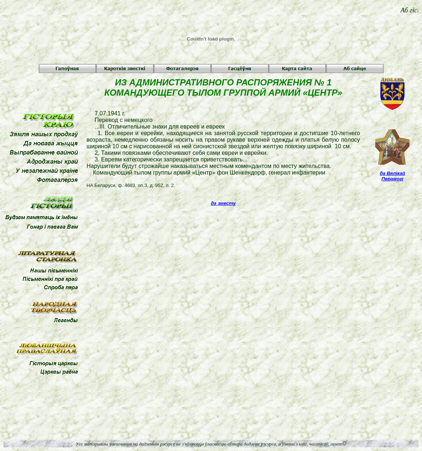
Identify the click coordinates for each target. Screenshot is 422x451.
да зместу (223, 203)
